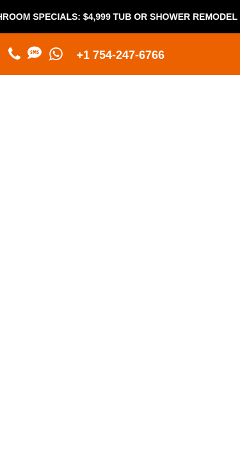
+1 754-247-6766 (121, 55)
